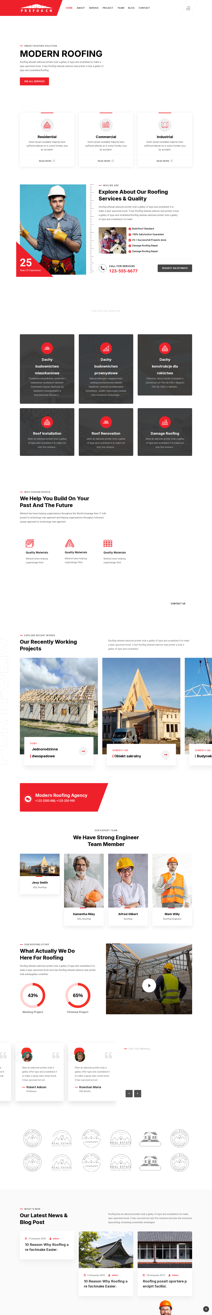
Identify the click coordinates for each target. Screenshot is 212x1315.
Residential (47, 137)
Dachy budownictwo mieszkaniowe (47, 366)
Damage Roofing (165, 433)
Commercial (106, 137)
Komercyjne (120, 750)
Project (108, 7)
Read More (47, 160)
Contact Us (178, 603)
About (81, 7)
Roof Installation (47, 433)
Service (93, 7)
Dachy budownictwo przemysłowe (106, 366)
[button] (34, 81)
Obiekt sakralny (127, 756)
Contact (144, 7)
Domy (33, 743)
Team (120, 7)
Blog (131, 7)
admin (56, 1238)
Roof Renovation (106, 433)
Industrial (165, 137)
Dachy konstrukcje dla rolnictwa (165, 366)
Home (69, 7)
